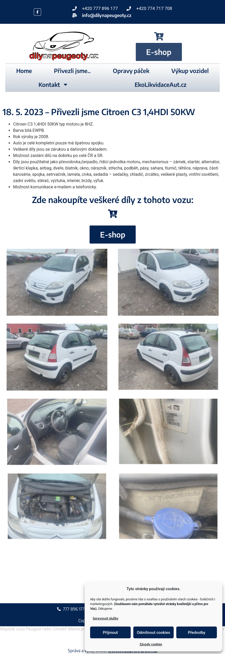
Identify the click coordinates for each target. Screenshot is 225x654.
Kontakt (53, 84)
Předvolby (196, 632)
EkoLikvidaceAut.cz (160, 84)
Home (24, 70)
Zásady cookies (151, 644)
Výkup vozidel (190, 70)
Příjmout (110, 632)
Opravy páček (131, 70)
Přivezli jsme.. (72, 70)
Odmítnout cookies (153, 632)
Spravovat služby (105, 618)
